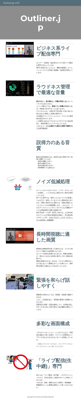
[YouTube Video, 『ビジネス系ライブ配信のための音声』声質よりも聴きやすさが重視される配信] (20, 144)
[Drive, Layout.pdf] (20, 325)
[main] (40, 23)
